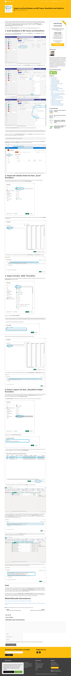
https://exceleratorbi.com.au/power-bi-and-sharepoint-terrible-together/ (18, 600)
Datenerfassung (54, 82)
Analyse (52, 78)
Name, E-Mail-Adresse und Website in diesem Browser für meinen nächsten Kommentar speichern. (24, 641)
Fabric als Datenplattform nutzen (57, 94)
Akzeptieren (18, 671)
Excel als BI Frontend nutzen (56, 93)
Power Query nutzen (55, 102)
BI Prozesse (52, 77)
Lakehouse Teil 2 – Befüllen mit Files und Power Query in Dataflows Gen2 (60, 126)
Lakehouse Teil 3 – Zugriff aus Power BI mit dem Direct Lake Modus (59, 121)
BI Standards (52, 86)
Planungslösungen (55, 1)
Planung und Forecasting (56, 83)
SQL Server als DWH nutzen (56, 105)
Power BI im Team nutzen (17, 607)
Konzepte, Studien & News (56, 88)
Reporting (23, 607)
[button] (65, 1)
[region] (13, 668)
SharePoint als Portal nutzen (29, 607)
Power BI (47, 1)
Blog (42, 1)
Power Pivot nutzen (55, 101)
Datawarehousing (54, 81)
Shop (61, 1)
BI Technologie (53, 89)
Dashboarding (11, 607)
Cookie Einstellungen (8, 671)
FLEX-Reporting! (54, 87)
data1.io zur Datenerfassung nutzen (58, 90)
